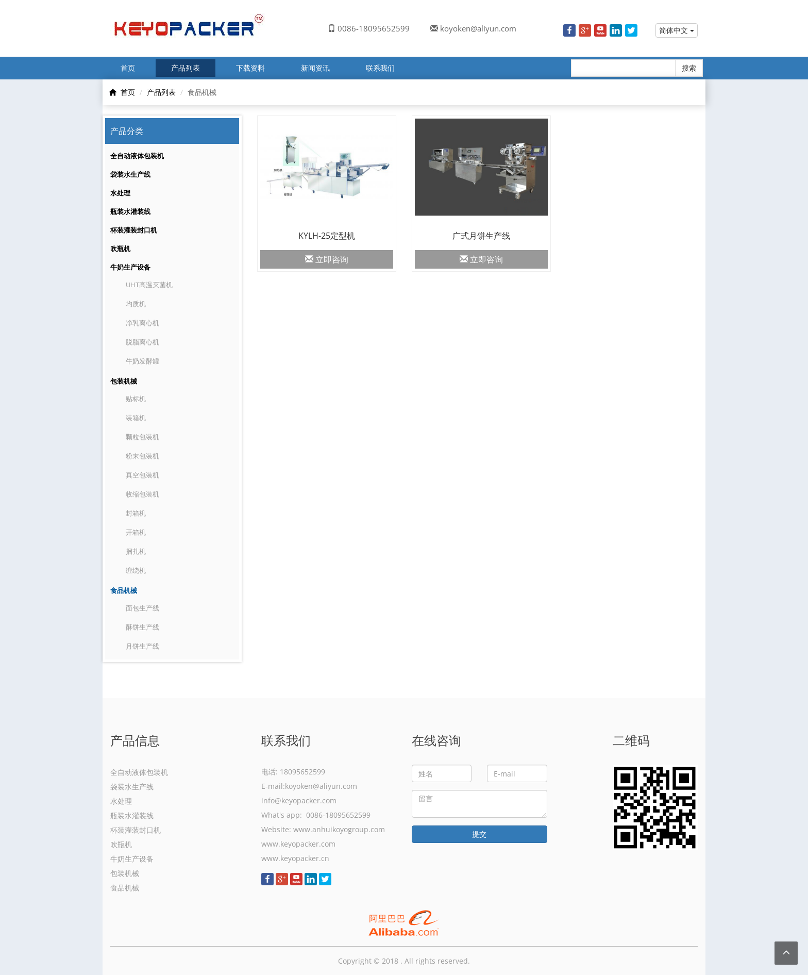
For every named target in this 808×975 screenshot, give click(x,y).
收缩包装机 (142, 494)
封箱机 (136, 513)
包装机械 (123, 381)
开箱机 (136, 532)
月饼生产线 (142, 646)
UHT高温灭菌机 (149, 284)
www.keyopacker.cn (295, 858)
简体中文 (676, 30)
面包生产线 (142, 608)
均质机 (136, 303)
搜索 (689, 68)
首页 (128, 68)
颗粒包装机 (142, 436)
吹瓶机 (120, 248)
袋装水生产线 (130, 174)
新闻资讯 (315, 68)
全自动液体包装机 (137, 155)
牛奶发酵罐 (142, 361)
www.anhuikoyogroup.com (339, 829)
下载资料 (250, 68)
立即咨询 (326, 259)
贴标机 (136, 398)
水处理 (120, 192)
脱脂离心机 (142, 341)
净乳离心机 (142, 322)
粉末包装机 (142, 455)
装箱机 (136, 417)
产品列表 (185, 68)
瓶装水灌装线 (130, 211)
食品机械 (123, 590)
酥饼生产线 (142, 627)
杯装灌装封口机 (133, 230)
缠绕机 (136, 570)
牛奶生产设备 (130, 267)
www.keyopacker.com (298, 844)
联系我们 (380, 68)
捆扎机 (136, 551)
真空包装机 (142, 475)
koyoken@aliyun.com (478, 28)
